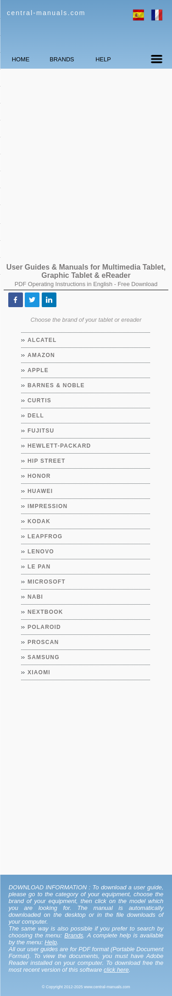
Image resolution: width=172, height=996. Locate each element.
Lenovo (41, 551)
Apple (38, 370)
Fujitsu (41, 431)
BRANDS (62, 59)
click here (116, 969)
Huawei (40, 491)
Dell (36, 415)
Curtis (39, 400)
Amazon (41, 355)
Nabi (35, 597)
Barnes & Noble (56, 385)
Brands (73, 935)
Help (50, 942)
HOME (20, 59)
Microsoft (47, 582)
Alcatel (42, 340)
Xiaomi (39, 672)
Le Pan (39, 566)
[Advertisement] (86, 161)
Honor (39, 476)
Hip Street (46, 461)
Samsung (44, 657)
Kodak (39, 521)
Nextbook (45, 612)
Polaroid (44, 627)
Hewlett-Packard (59, 446)
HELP (103, 59)
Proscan (43, 642)
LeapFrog (45, 536)
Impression (47, 506)
